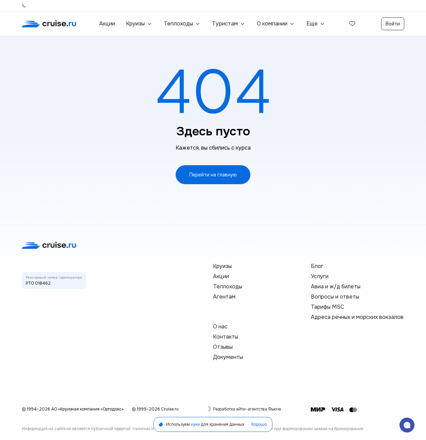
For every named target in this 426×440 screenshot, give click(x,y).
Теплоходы (227, 286)
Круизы (222, 266)
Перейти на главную (213, 175)
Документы (228, 357)
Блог (317, 266)
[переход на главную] (49, 23)
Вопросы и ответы (335, 296)
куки (195, 424)
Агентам (224, 296)
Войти (393, 24)
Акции (107, 23)
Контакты (225, 336)
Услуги (320, 276)
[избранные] (352, 23)
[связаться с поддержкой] (407, 425)
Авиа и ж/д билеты (335, 286)
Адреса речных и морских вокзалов (357, 317)
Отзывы (223, 346)
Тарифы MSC (327, 306)
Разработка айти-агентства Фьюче (247, 409)
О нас (220, 326)
